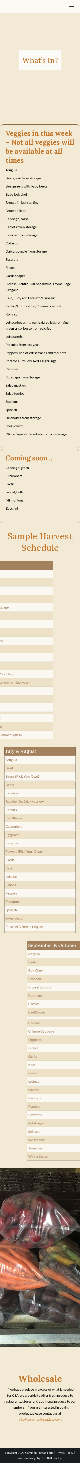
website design (27, 1458)
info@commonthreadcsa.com (40, 1419)
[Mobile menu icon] (71, 6)
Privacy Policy (64, 1452)
